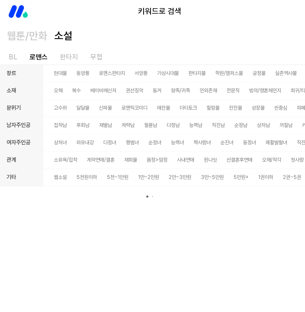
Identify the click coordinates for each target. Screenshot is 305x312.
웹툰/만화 (27, 35)
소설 (63, 35)
